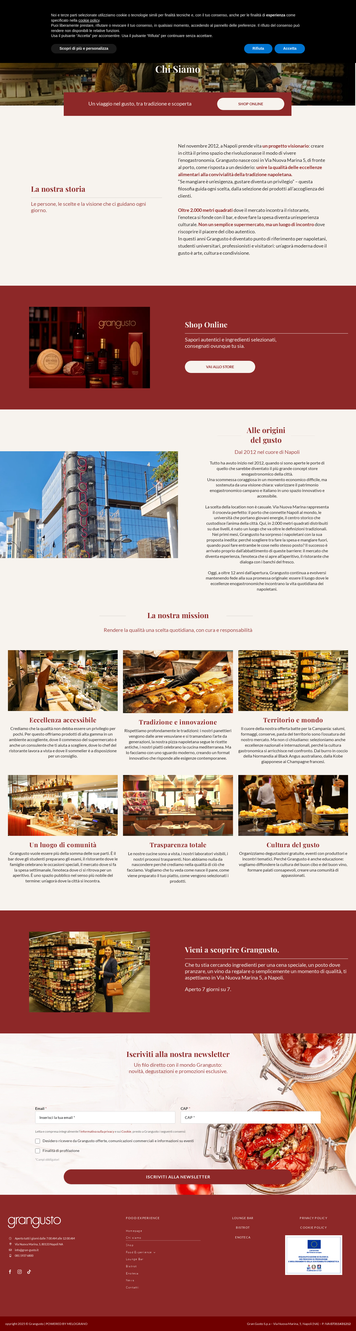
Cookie (126, 1131)
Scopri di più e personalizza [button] (84, 48)
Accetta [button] (289, 48)
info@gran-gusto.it (27, 1250)
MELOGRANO (77, 1324)
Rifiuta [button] (258, 48)
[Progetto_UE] (313, 1237)
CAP (185, 1108)
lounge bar (243, 1218)
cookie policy (313, 1227)
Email (41, 1108)
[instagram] (19, 1272)
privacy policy (313, 1218)
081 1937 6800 (24, 1255)
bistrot (243, 1227)
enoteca (242, 1237)
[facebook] (10, 1272)
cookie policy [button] (89, 20)
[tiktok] (29, 1272)
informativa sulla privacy (97, 1131)
